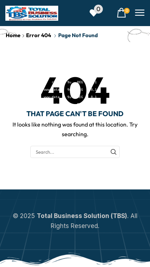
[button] (96, 13)
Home (13, 35)
